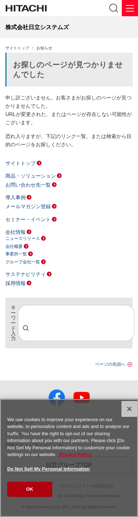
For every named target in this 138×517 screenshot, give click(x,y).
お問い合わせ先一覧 (28, 185)
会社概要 (14, 246)
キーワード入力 (13, 323)
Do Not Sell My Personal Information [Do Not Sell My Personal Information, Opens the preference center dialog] (48, 469)
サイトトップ (17, 48)
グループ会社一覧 (22, 261)
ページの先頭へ (110, 364)
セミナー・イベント (28, 219)
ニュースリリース (22, 238)
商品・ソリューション (30, 176)
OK (30, 489)
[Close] (129, 409)
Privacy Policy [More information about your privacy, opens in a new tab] (75, 454)
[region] (69, 458)
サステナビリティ (25, 274)
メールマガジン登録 (28, 206)
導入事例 (15, 197)
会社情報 (15, 232)
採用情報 (15, 283)
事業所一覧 (16, 254)
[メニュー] (130, 8)
